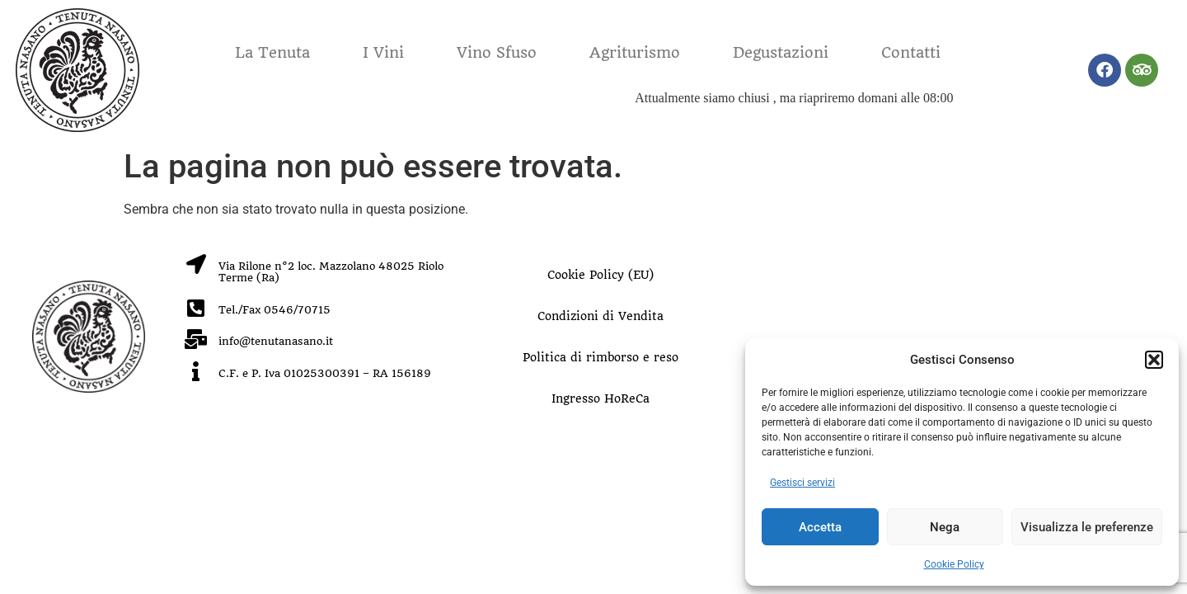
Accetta (820, 527)
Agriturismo (634, 52)
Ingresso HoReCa (600, 398)
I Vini (383, 52)
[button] (1154, 359)
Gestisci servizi (802, 482)
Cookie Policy (954, 564)
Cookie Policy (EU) (600, 274)
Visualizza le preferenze (1086, 527)
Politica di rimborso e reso (600, 357)
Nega (944, 527)
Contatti (911, 52)
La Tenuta (272, 52)
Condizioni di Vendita (600, 316)
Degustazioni (780, 52)
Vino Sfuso (497, 52)
